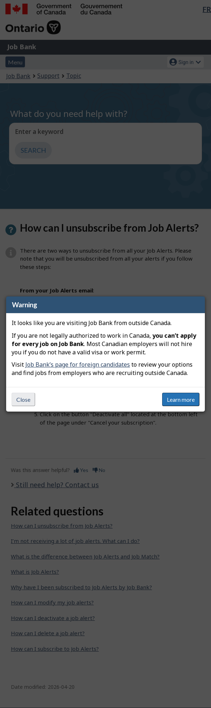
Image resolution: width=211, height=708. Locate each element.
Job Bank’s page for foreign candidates (77, 364)
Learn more (181, 399)
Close (23, 399)
